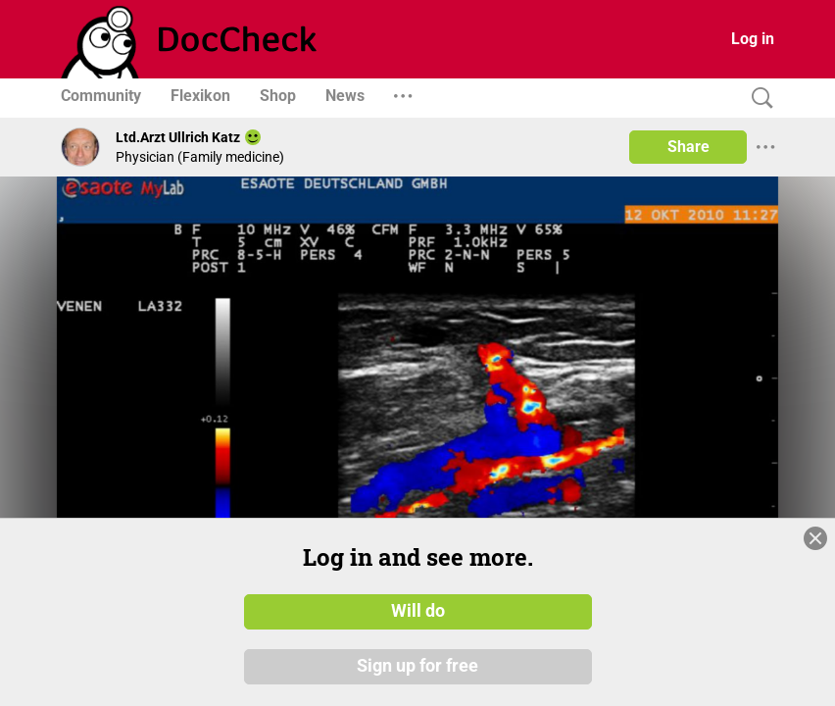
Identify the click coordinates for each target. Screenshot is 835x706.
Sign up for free (417, 666)
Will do (418, 611)
